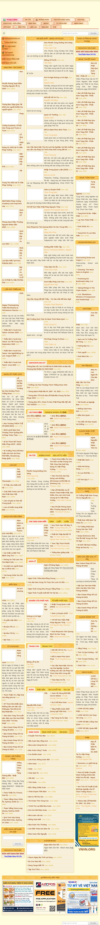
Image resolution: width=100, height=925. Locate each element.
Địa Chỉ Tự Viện (60, 455)
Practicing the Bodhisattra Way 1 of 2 (84, 281)
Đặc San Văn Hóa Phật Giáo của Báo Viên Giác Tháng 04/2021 (86, 588)
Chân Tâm (82, 665)
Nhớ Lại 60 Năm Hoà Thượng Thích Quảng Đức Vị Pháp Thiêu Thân (12, 432)
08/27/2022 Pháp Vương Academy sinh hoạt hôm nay (12, 203)
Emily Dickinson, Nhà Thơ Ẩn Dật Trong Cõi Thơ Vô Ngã (86, 538)
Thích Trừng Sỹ (50, 155)
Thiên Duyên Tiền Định (37, 792)
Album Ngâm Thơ (87, 617)
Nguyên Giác (49, 83)
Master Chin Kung (33, 418)
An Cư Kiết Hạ (54, 690)
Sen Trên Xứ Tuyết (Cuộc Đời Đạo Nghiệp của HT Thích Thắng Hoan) (87, 789)
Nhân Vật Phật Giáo (13, 374)
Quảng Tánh (49, 118)
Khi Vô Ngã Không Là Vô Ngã (56, 77)
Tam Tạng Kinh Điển (37, 522)
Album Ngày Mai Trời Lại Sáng (40, 857)
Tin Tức (32, 455)
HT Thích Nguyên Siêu (84, 759)
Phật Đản (41, 690)
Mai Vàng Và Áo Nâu (60, 718)
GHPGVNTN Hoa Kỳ (37, 363)
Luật (59, 522)
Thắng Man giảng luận (60, 552)
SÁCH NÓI (87, 309)
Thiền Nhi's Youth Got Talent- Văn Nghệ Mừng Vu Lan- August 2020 (12, 353)
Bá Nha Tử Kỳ (9, 633)
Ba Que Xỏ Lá (9, 627)
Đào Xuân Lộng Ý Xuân (37, 750)
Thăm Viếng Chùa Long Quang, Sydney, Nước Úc (12, 810)
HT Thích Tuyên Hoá (61, 537)
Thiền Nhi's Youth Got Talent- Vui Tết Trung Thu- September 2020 (12, 341)
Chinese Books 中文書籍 (55, 412)
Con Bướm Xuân (35, 754)
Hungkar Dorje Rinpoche (53, 304)
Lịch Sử (13, 465)
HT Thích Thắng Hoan (88, 794)
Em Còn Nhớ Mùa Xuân (37, 810)
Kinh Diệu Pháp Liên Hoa (54, 282)
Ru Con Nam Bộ (34, 861)
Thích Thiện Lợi (50, 344)
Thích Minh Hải (55, 549)
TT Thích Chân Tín (82, 797)
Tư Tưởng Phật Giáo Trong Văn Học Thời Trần (85, 529)
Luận (66, 522)
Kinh (51, 522)
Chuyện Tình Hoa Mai (37, 736)
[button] (11, 19)
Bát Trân (7, 640)
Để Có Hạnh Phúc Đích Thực (55, 130)
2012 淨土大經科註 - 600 (36, 416)
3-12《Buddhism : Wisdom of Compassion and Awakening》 (85, 296)
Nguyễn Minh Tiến (51, 285)
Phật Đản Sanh (83, 460)
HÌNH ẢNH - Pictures (13, 67)
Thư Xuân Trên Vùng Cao (38, 801)
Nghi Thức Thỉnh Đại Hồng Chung (41, 578)
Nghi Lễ (32, 561)
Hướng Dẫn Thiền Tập (53, 247)
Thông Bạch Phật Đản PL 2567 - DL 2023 (44, 391)
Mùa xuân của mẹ (35, 815)
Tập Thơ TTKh (34, 869)
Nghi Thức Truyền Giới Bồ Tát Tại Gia (43, 593)
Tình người (82, 352)
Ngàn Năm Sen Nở (51, 845)
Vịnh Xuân (32, 764)
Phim (87, 738)
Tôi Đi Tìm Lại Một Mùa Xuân (39, 806)
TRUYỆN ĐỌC (87, 366)
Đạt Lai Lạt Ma (49, 175)
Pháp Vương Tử (50, 324)
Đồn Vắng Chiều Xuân (37, 787)
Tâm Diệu (48, 63)
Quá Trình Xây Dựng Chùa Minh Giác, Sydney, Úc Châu (12, 820)
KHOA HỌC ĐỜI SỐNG (13, 517)
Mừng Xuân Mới (34, 819)
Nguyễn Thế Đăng (51, 100)
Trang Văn (34, 646)
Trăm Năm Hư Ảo (51, 267)
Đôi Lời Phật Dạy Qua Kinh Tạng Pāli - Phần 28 (85, 104)
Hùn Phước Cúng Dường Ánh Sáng (58, 43)
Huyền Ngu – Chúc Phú (35, 708)
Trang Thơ (47, 646)
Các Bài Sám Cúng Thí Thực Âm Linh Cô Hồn (46, 582)
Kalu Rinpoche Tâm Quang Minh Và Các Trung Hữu (47, 227)
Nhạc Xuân (34, 732)
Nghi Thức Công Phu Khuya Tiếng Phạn (44, 589)
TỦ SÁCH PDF (13, 646)
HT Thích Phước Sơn (61, 546)
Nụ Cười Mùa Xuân (59, 702)
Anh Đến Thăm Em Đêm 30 (39, 829)
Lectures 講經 (35, 412)
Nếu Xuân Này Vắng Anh (38, 741)
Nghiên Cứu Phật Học (39, 601)
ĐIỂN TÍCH (13, 585)
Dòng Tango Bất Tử (36, 865)
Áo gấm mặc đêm (11, 620)
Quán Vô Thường (51, 115)
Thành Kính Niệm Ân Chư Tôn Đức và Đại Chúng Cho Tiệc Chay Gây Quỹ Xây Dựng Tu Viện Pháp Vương (61, 464)
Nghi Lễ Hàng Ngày (52, 565)
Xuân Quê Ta (33, 773)
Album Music (50, 841)
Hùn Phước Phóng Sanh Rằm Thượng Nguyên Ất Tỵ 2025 (61, 509)
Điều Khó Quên (84, 415)
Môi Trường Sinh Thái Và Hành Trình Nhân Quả (45, 319)
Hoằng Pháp (44, 455)
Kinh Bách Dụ (83, 356)
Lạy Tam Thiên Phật (85, 220)
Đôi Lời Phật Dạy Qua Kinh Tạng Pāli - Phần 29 (85, 95)
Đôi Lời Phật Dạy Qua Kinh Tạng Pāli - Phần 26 (85, 122)
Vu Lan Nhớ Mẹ (84, 473)
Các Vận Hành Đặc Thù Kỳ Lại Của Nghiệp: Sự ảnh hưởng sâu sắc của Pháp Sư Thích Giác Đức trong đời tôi (61, 671)
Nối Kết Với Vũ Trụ (51, 97)
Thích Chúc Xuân (50, 270)
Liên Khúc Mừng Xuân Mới (39, 760)
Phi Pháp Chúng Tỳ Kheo (54, 339)
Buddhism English (87, 242)
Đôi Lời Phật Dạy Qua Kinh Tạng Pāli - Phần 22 (85, 159)
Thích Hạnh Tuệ (50, 48)
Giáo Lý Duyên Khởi (52, 189)
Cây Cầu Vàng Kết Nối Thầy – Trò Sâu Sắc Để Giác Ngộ (49, 299)
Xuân (31, 690)
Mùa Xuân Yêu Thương (37, 825)
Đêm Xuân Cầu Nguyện (37, 834)
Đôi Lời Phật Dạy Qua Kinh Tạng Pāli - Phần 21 (85, 168)
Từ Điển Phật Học (60, 601)
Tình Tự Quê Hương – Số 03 (94, 626)
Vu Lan (67, 690)
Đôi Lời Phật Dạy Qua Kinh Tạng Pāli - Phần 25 (85, 132)
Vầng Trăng (82, 648)
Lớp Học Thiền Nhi (13, 289)
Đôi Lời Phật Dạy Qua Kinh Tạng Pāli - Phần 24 (85, 141)
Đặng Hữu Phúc (50, 232)
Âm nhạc (63, 732)
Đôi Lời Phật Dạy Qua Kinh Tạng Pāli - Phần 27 (85, 113)
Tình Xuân (32, 782)
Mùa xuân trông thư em (37, 745)
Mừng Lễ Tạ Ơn (50, 60)
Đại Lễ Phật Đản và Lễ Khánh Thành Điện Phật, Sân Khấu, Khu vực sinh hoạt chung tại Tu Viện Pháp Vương (61, 495)
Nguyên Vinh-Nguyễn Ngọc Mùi (56, 210)
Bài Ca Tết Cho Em (35, 797)
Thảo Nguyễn (86, 806)
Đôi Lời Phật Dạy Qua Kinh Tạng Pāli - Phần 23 (85, 150)
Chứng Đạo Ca (83, 346)
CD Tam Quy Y (83, 480)
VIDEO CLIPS (87, 672)
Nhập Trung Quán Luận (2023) (56, 170)
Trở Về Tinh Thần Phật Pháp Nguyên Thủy (43, 207)
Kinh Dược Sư (83, 226)
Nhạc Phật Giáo (49, 732)
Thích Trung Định (50, 135)
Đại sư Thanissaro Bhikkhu (54, 250)
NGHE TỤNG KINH (87, 178)
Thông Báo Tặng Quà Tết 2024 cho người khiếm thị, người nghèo (12, 107)
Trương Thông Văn (61, 528)
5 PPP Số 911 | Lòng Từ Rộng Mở (94, 681)
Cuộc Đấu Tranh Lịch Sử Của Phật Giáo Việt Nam (12, 494)
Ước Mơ (31, 778)
